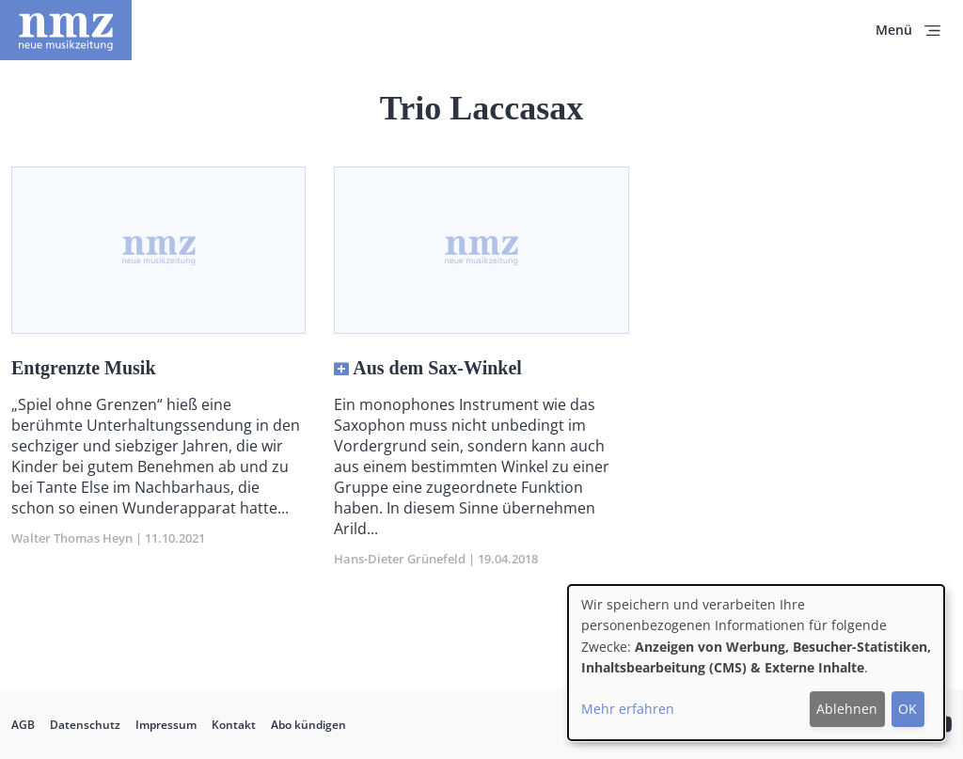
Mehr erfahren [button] (627, 709)
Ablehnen (846, 709)
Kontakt (234, 725)
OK (907, 709)
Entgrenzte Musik (83, 367)
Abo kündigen (308, 725)
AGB (23, 725)
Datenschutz (85, 725)
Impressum (166, 725)
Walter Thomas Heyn (72, 538)
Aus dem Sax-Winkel (437, 367)
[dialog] (756, 662)
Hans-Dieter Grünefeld (400, 558)
